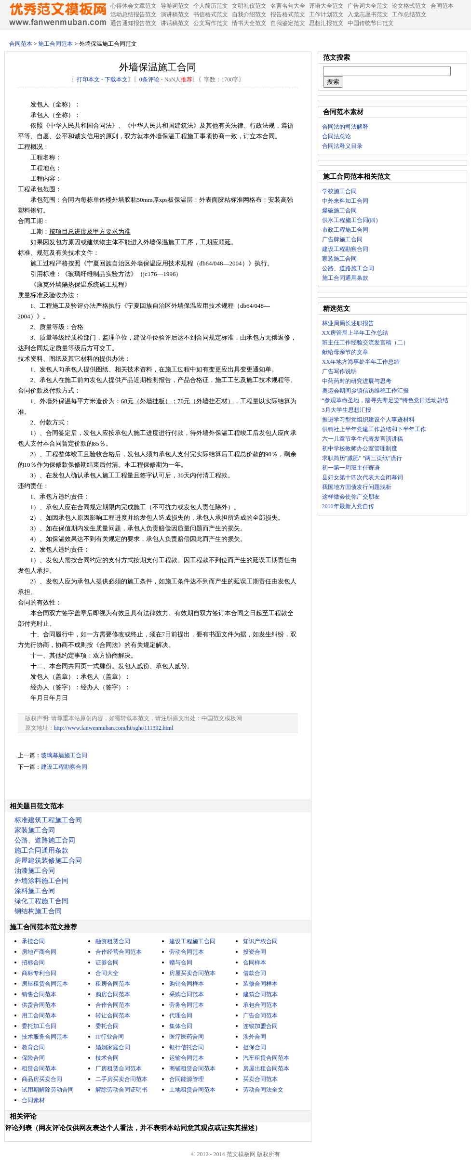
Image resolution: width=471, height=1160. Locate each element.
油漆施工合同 (34, 870)
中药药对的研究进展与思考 (356, 381)
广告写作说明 (339, 371)
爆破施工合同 (339, 210)
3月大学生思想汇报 (346, 410)
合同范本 (20, 43)
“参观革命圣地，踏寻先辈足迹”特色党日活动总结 (385, 400)
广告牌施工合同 (342, 239)
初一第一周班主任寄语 (351, 467)
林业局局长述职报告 (348, 323)
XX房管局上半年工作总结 (355, 333)
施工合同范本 (55, 43)
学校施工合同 (339, 191)
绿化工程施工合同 (41, 901)
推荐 (186, 79)
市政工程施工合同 (345, 229)
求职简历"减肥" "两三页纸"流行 (362, 458)
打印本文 (88, 79)
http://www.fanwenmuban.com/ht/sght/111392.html (114, 728)
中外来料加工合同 (345, 201)
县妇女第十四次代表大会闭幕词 (362, 477)
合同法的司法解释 (345, 126)
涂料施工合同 (34, 891)
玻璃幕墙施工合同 (64, 755)
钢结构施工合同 (38, 911)
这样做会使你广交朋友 (351, 496)
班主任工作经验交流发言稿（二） (365, 342)
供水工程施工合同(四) (350, 220)
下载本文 (116, 79)
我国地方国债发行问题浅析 (356, 487)
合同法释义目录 (342, 146)
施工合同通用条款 (41, 850)
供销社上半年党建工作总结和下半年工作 (374, 429)
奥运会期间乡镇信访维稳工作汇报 (365, 390)
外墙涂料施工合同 (41, 880)
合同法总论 (336, 136)
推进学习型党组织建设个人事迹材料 (368, 419)
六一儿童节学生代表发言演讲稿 (362, 438)
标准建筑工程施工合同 (48, 820)
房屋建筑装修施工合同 (48, 860)
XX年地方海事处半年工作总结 (361, 361)
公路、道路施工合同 (44, 840)
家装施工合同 (34, 830)
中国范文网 (57, 14)
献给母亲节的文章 (345, 352)
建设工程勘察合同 (64, 767)
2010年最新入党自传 (348, 506)
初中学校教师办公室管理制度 (359, 448)
